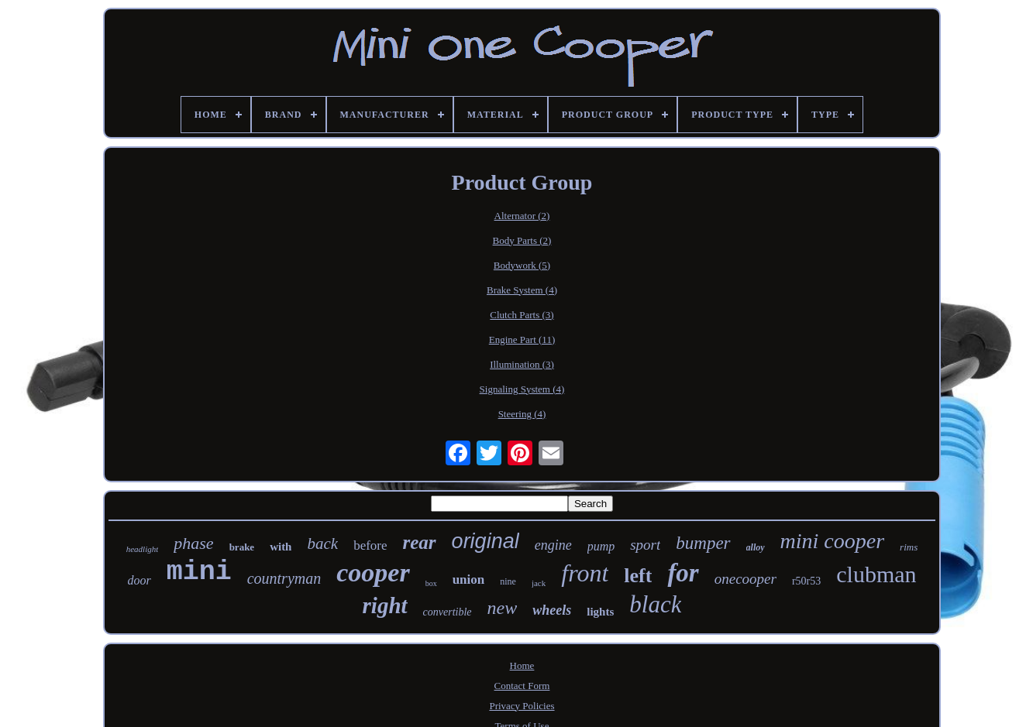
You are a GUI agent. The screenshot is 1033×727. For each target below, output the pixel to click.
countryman (284, 578)
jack (539, 583)
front (584, 573)
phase (193, 543)
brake (242, 547)
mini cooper (832, 541)
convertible (447, 612)
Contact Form (522, 685)
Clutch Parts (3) (521, 315)
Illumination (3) (522, 364)
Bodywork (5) (522, 265)
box (431, 583)
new (502, 608)
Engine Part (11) (522, 339)
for (682, 573)
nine (508, 581)
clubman (876, 574)
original (485, 541)
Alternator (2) (522, 215)
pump (601, 546)
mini (199, 572)
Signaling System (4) (522, 389)
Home (522, 665)
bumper (703, 543)
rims (909, 547)
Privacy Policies (521, 706)
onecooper (745, 579)
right (385, 605)
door (138, 580)
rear (419, 542)
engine (553, 545)
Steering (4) (522, 414)
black (655, 604)
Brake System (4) (522, 290)
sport (645, 545)
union (469, 579)
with (280, 546)
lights (600, 611)
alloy (755, 547)
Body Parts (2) (522, 240)
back (322, 543)
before (370, 545)
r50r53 (806, 581)
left (638, 575)
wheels (551, 610)
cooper (372, 572)
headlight (142, 549)
